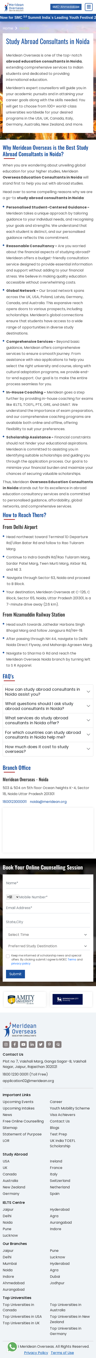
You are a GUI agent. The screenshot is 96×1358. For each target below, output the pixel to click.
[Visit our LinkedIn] (32, 1044)
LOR (6, 1140)
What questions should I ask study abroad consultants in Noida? (39, 706)
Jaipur (8, 1209)
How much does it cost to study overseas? (37, 749)
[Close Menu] (88, 7)
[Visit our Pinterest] (49, 1044)
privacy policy (21, 963)
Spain (54, 1193)
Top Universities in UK (21, 1323)
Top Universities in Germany (65, 1331)
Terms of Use (62, 1352)
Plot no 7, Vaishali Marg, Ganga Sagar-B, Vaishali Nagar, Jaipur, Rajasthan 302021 (44, 1064)
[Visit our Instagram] (6, 1044)
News (7, 1114)
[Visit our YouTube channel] (23, 1044)
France (56, 1167)
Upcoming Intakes (19, 1108)
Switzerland (60, 1180)
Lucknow (10, 1235)
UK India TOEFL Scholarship (62, 1143)
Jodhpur (57, 1283)
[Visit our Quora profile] (58, 1044)
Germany (11, 1193)
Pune (7, 1229)
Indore (55, 1229)
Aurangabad (61, 1222)
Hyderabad (59, 1209)
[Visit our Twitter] (40, 1044)
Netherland (60, 1187)
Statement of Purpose (22, 1134)
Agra (54, 1216)
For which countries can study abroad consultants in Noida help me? (43, 735)
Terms (72, 959)
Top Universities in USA (22, 1316)
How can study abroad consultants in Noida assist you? (42, 691)
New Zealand (14, 1187)
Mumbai (10, 1263)
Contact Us (60, 1121)
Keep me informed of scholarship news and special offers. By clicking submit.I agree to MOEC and (47, 959)
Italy (53, 1174)
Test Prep (58, 1134)
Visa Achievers (62, 1114)
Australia (10, 1180)
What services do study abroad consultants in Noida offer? (36, 720)
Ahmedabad (14, 1283)
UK (5, 1167)
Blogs (54, 1127)
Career (56, 1101)
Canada (9, 1174)
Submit (15, 974)
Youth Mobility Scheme (70, 1108)
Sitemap (10, 1127)
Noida (24, 28)
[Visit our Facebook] (14, 1044)
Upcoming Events (18, 1101)
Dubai (55, 1276)
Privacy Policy (36, 1352)
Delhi (7, 1216)
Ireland (56, 1161)
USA (6, 1161)
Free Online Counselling (23, 1121)
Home (8, 28)
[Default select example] (48, 935)
